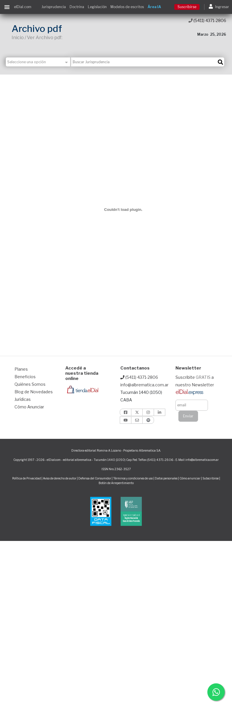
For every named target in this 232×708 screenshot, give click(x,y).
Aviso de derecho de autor (59, 478)
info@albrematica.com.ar (144, 384)
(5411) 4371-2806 (207, 20)
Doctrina (77, 7)
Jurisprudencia (53, 7)
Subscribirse (210, 478)
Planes (21, 369)
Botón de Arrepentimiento (116, 483)
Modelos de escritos (127, 7)
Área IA (154, 7)
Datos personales (166, 478)
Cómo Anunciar (29, 406)
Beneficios (25, 376)
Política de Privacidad (26, 478)
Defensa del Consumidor (94, 478)
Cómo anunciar (190, 478)
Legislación (97, 7)
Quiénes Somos (30, 384)
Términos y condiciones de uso (133, 478)
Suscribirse (186, 7)
